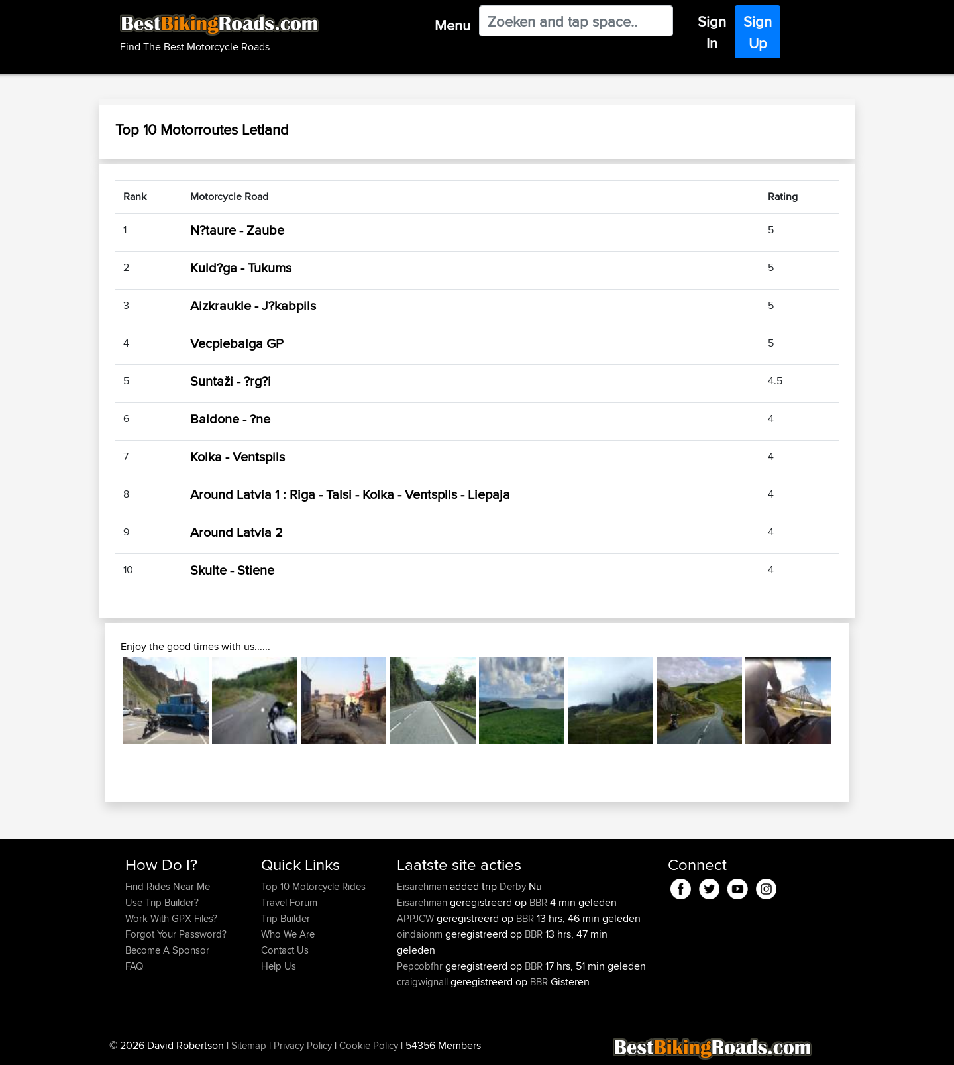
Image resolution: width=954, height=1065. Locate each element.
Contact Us (285, 950)
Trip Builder (285, 918)
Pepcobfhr (421, 966)
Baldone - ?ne (230, 418)
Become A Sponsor (167, 950)
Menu (452, 25)
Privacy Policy (303, 1045)
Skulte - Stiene (232, 569)
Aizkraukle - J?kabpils (253, 305)
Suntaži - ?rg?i (230, 380)
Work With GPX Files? (171, 918)
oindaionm (421, 934)
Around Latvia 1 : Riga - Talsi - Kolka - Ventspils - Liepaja (350, 494)
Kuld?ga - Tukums (241, 267)
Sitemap (248, 1045)
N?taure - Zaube (237, 229)
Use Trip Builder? (162, 902)
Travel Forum (289, 902)
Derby (513, 886)
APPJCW (417, 918)
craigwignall (423, 982)
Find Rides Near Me (167, 886)
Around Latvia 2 (236, 531)
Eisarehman (423, 886)
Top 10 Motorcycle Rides (313, 886)
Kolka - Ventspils (237, 456)
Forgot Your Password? (176, 934)
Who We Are (288, 934)
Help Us (278, 966)
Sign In (712, 32)
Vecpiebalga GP (237, 343)
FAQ (134, 966)
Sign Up (757, 32)
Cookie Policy (368, 1045)
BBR (538, 902)
